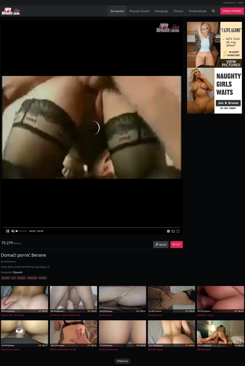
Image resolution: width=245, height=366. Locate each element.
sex (13, 277)
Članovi (178, 11)
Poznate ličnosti (139, 11)
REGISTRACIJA (229, 3)
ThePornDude (198, 11)
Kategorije (161, 11)
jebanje (5, 277)
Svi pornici (117, 11)
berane (42, 277)
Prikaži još (122, 361)
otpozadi (32, 277)
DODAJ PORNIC (232, 10)
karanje (21, 277)
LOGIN (240, 3)
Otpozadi (17, 272)
